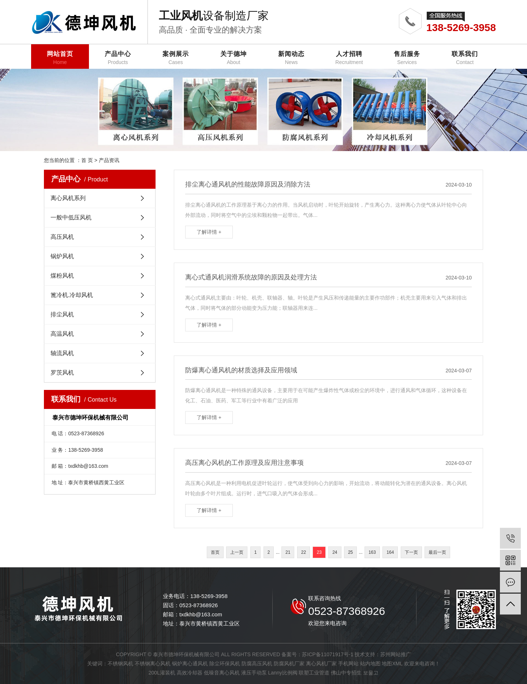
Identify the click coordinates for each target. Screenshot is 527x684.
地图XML (392, 663)
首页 (215, 552)
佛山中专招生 (346, 673)
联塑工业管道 (314, 673)
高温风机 (62, 334)
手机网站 (348, 663)
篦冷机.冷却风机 (72, 295)
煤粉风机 (62, 276)
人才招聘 (349, 57)
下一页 (411, 552)
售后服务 (407, 57)
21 (287, 552)
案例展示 (176, 57)
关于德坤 (233, 57)
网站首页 (60, 57)
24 (334, 552)
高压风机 (62, 237)
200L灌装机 (162, 673)
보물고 (370, 673)
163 (372, 552)
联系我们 (465, 57)
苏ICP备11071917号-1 (327, 654)
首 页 (87, 160)
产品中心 (118, 57)
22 (303, 552)
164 (390, 552)
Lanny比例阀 (282, 673)
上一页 (236, 552)
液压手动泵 (254, 673)
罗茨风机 (62, 372)
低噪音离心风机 (222, 673)
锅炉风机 (62, 256)
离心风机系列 (68, 198)
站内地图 (370, 663)
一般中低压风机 (71, 217)
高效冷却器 (189, 673)
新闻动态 (291, 57)
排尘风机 (62, 314)
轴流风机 (62, 353)
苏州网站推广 (395, 654)
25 (350, 552)
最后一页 (437, 552)
